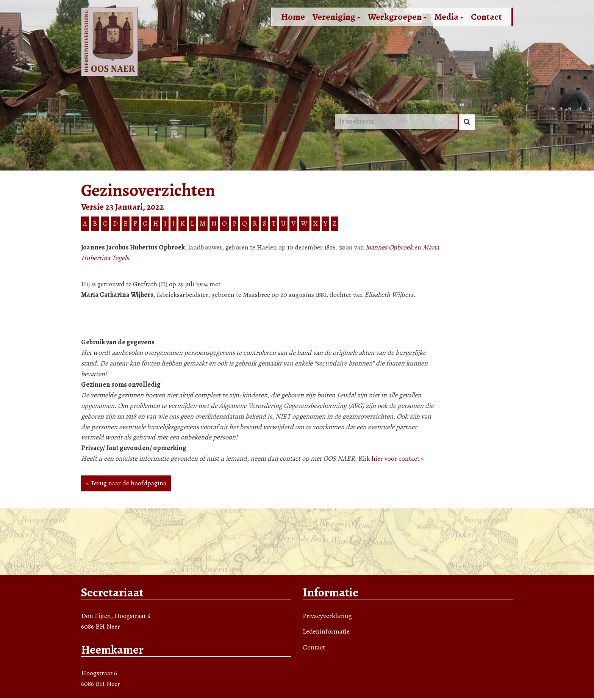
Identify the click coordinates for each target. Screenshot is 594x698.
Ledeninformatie (326, 631)
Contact (486, 17)
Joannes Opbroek (389, 247)
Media (448, 17)
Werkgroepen (397, 17)
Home (293, 17)
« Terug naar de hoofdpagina (126, 483)
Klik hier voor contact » (391, 458)
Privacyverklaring (327, 615)
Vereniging (336, 17)
